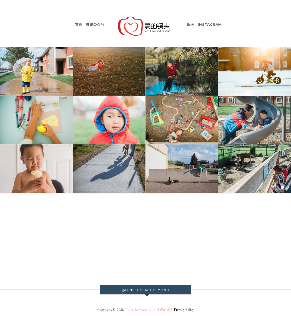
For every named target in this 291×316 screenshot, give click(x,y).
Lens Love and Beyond (143, 309)
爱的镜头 (145, 26)
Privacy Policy (184, 309)
